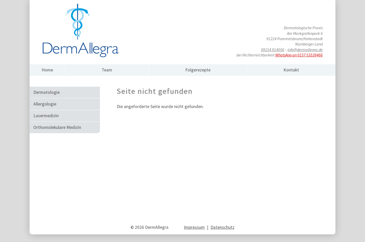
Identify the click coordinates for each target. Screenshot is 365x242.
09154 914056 (272, 49)
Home (47, 70)
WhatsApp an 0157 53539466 (299, 54)
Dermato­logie (46, 92)
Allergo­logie (44, 104)
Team (107, 70)
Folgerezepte (198, 70)
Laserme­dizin (46, 115)
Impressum (194, 227)
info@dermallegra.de (305, 49)
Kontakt (291, 70)
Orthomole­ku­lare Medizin (57, 127)
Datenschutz (222, 227)
